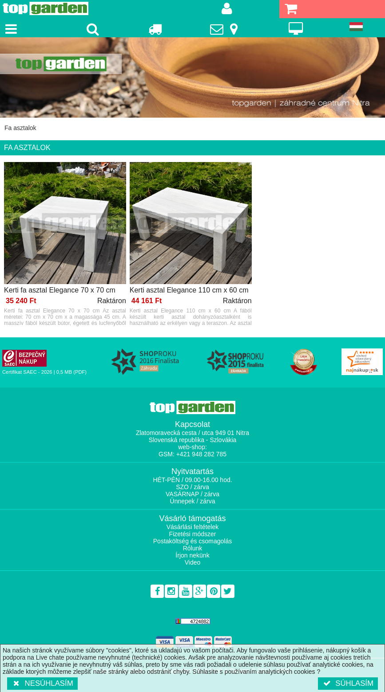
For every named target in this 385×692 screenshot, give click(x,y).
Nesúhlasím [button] (42, 683)
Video (193, 562)
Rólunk (192, 548)
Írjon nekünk (192, 555)
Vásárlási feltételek (193, 526)
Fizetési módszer (192, 534)
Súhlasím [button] (347, 683)
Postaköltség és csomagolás (192, 541)
